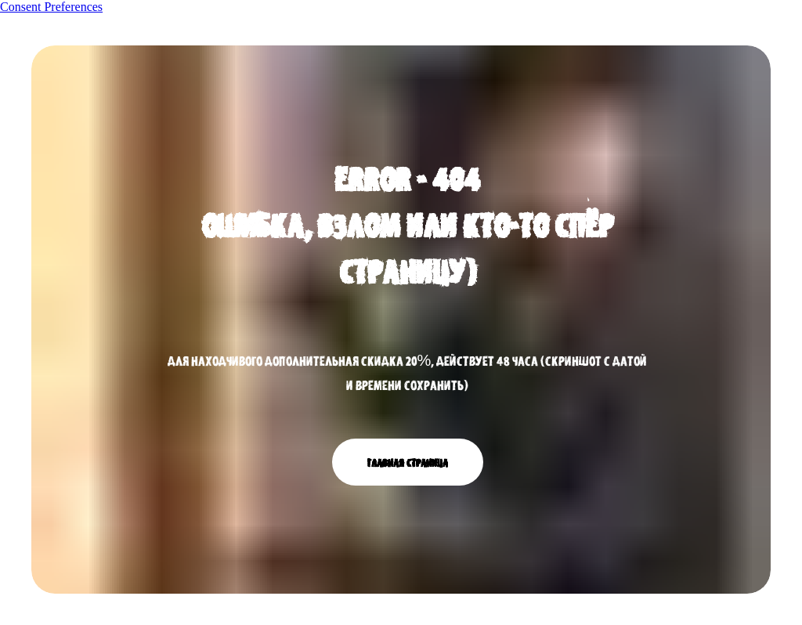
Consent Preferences (51, 6)
